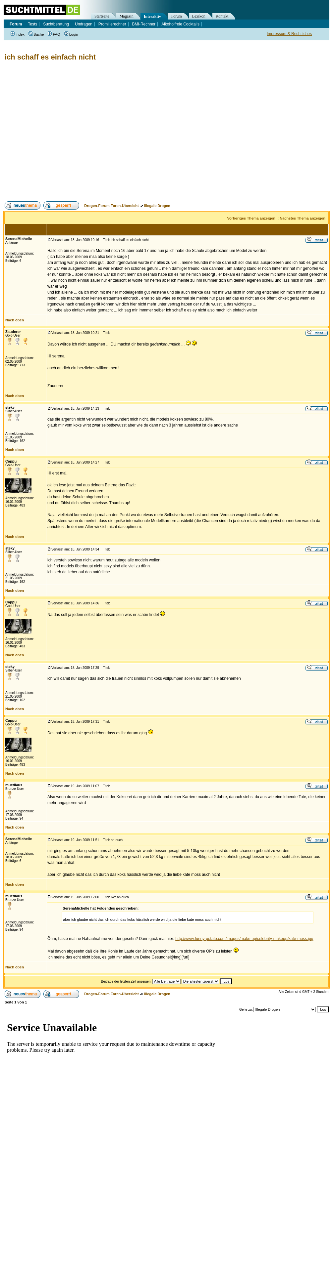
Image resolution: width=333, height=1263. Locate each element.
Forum (176, 16)
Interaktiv (152, 16)
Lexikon (198, 16)
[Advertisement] (62, 131)
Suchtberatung (56, 24)
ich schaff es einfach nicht (50, 57)
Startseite (101, 16)
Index (18, 34)
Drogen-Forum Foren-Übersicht (111, 206)
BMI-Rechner (144, 24)
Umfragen (83, 24)
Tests (32, 24)
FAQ (54, 34)
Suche (36, 34)
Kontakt (222, 16)
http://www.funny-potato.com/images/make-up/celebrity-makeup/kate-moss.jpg (244, 938)
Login (71, 34)
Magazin (127, 16)
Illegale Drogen (157, 206)
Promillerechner (112, 24)
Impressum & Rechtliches (289, 33)
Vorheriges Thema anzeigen (251, 218)
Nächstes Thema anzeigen (302, 218)
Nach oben (14, 320)
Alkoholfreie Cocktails (180, 24)
